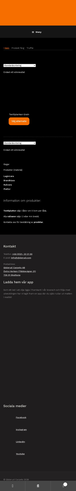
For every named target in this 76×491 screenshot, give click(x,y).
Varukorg (59, 483)
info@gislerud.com (21, 257)
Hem (7, 48)
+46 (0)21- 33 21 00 (22, 254)
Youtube (14, 453)
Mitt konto (12, 486)
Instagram (15, 429)
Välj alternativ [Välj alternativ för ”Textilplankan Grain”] (19, 121)
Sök (38, 486)
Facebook (14, 417)
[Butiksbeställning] (19, 65)
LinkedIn (14, 441)
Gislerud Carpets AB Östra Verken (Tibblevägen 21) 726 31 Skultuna (19, 271)
